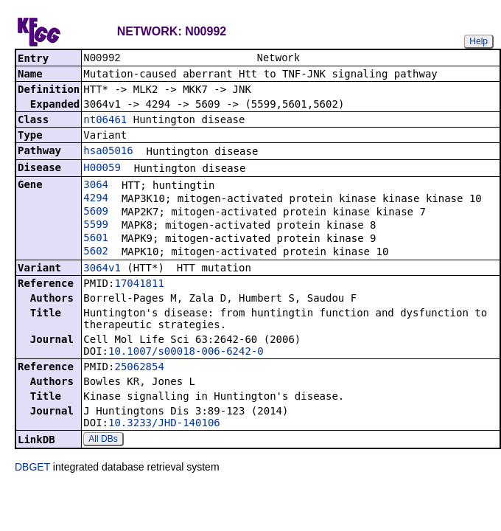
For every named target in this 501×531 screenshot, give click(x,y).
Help (478, 41)
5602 (95, 252)
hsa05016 (108, 152)
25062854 (139, 368)
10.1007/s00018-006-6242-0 (186, 352)
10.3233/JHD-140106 (164, 424)
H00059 (102, 169)
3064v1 (102, 269)
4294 (95, 199)
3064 (95, 186)
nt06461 (105, 121)
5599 (95, 226)
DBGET (32, 468)
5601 (95, 239)
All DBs (102, 440)
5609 (95, 212)
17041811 (139, 285)
